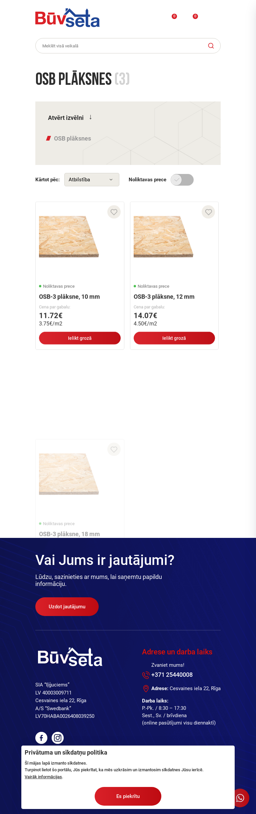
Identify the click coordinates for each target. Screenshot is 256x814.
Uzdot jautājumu (67, 607)
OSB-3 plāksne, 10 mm (69, 300)
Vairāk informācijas (43, 776)
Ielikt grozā (80, 342)
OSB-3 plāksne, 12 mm (164, 300)
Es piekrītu (128, 796)
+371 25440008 (172, 674)
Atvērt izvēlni (66, 117)
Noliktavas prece (147, 180)
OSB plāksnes (72, 138)
